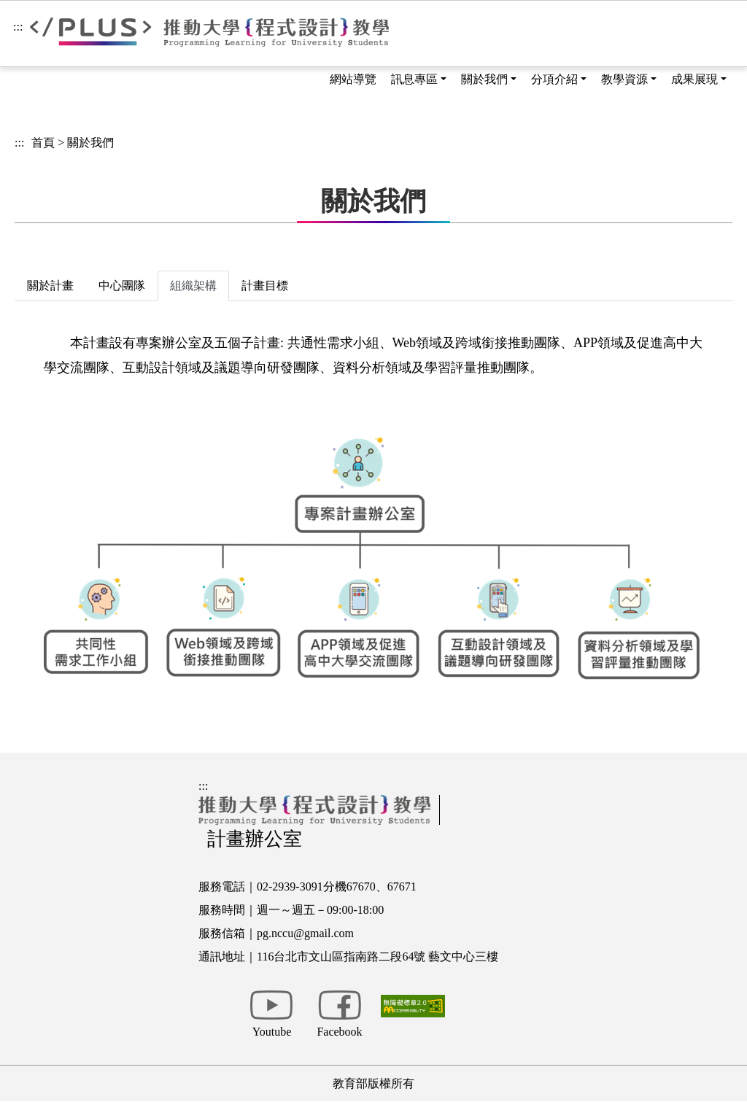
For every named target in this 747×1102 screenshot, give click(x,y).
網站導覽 (353, 79)
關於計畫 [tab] (50, 285)
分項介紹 (554, 79)
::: (18, 26)
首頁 (43, 142)
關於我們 (484, 79)
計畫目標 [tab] (264, 285)
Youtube (272, 1031)
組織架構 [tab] (193, 285)
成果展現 (694, 79)
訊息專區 (414, 79)
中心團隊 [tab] (121, 285)
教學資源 (624, 79)
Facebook (339, 1031)
